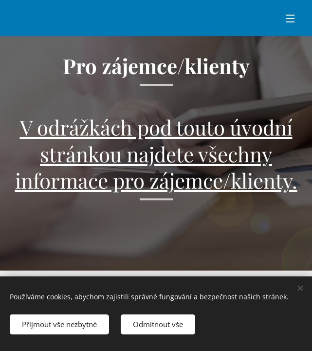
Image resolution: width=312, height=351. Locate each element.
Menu (290, 18)
